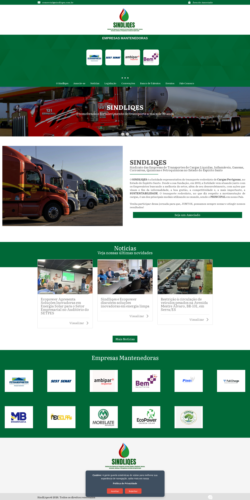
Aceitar (115, 491)
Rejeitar (133, 491)
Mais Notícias (125, 339)
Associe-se (79, 83)
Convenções (128, 83)
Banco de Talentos (150, 83)
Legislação (110, 83)
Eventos (170, 83)
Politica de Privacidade (125, 483)
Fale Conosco (186, 83)
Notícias (94, 83)
